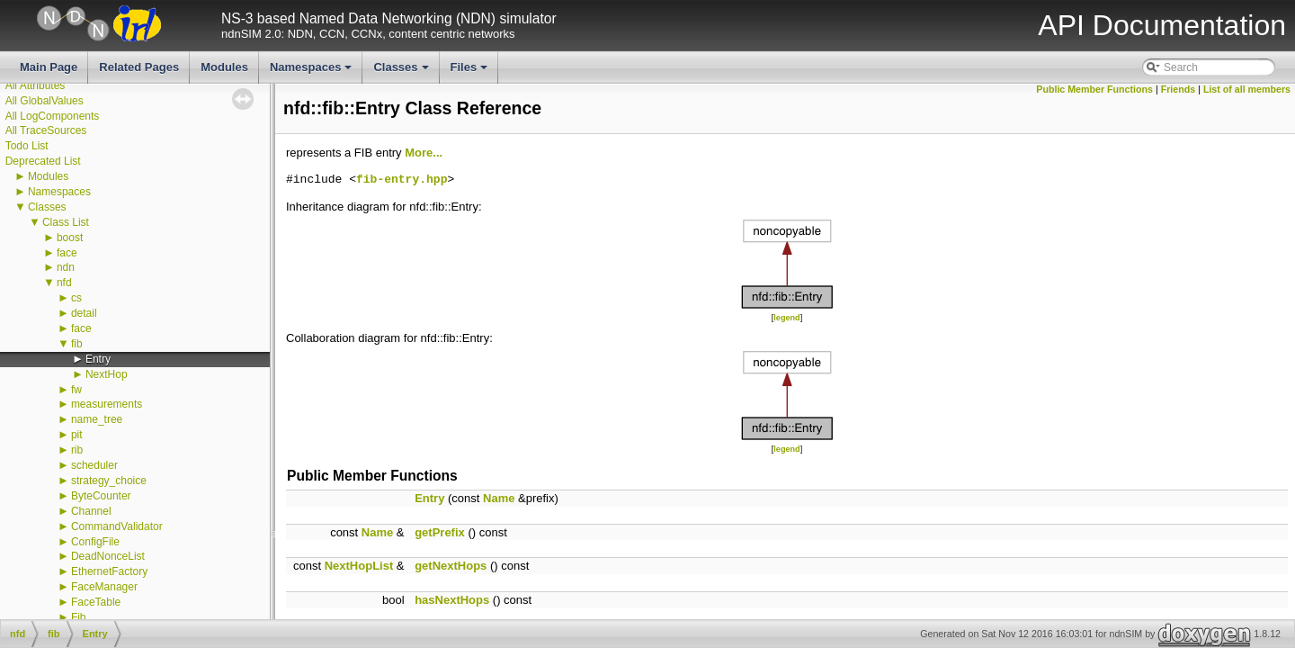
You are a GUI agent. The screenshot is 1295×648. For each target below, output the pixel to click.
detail (84, 313)
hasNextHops (452, 600)
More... (423, 152)
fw (76, 389)
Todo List (27, 146)
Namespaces (312, 72)
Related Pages (139, 67)
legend (786, 317)
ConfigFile (95, 542)
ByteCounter (101, 496)
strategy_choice (109, 480)
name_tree (96, 419)
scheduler (94, 465)
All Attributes (35, 85)
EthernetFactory (109, 571)
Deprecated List (43, 161)
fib (77, 344)
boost (70, 237)
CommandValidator (117, 526)
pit (77, 434)
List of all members (1247, 89)
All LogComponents (52, 116)
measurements (106, 404)
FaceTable (96, 602)
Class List (65, 222)
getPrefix (440, 532)
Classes (402, 72)
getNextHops (451, 565)
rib (77, 450)
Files (471, 72)
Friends (1178, 89)
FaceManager (104, 586)
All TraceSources (46, 130)
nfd (64, 282)
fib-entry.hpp (401, 180)
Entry (98, 359)
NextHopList (359, 565)
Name (498, 498)
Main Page (48, 67)
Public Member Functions (1094, 89)
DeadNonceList (108, 556)
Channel (91, 511)
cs (76, 298)
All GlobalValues (44, 100)
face (67, 253)
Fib (78, 617)
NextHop (106, 374)
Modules (224, 67)
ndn (66, 267)
